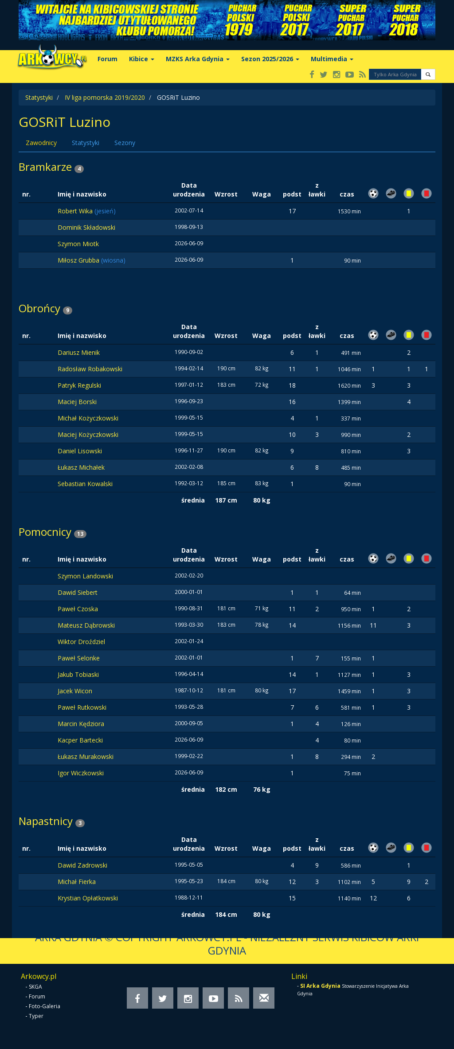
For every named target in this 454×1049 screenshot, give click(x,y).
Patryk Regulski (79, 385)
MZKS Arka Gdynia (198, 59)
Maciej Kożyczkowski (88, 434)
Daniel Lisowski (80, 451)
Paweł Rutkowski (82, 707)
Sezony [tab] (124, 142)
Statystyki (39, 97)
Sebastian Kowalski (85, 483)
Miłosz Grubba (79, 260)
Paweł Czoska (78, 609)
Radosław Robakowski (90, 369)
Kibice (141, 59)
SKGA (35, 986)
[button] (428, 74)
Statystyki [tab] (85, 142)
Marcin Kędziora (81, 723)
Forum (107, 59)
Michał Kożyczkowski (88, 418)
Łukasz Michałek (81, 467)
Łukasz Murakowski (86, 756)
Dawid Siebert (78, 592)
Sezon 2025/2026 (270, 59)
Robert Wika (76, 211)
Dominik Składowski (86, 227)
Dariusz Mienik (79, 352)
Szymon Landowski (85, 576)
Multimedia (332, 59)
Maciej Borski (77, 401)
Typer (36, 1016)
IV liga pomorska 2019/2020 (105, 97)
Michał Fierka (77, 881)
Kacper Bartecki (80, 740)
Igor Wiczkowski (81, 773)
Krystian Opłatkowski (88, 898)
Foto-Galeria (44, 1006)
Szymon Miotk (78, 244)
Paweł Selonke (79, 658)
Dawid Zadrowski (82, 865)
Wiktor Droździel (81, 641)
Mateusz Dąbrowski (86, 625)
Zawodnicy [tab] (41, 142)
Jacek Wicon (75, 691)
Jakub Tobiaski (78, 674)
